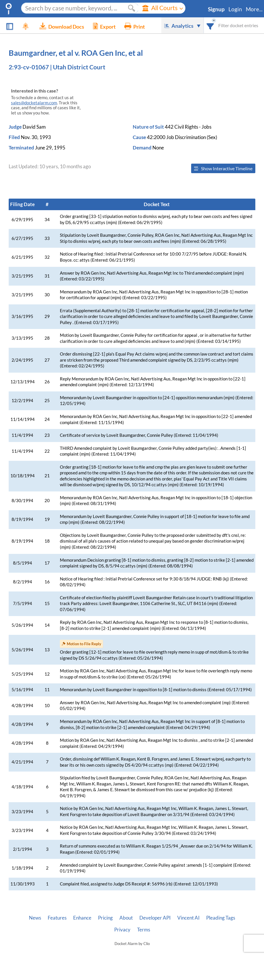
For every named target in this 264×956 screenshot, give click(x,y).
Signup (216, 9)
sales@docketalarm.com (34, 102)
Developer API (155, 918)
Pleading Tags (220, 918)
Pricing (105, 918)
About (126, 918)
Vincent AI (188, 918)
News (35, 918)
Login (235, 9)
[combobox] (210, 25)
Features (57, 918)
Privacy (122, 930)
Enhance (82, 918)
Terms (143, 930)
